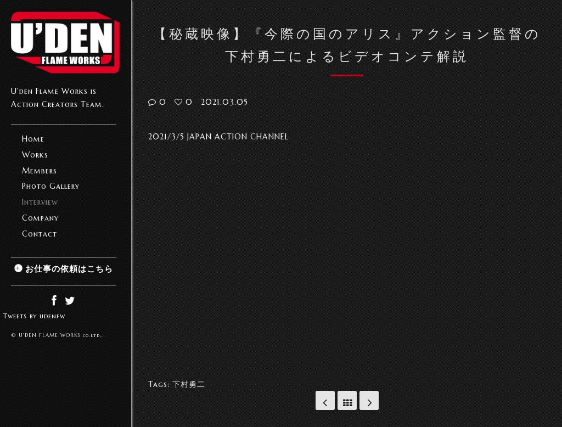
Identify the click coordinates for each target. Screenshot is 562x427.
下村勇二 (188, 384)
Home (33, 139)
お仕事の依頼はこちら (69, 268)
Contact (39, 234)
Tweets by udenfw (34, 316)
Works (35, 155)
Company (40, 218)
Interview (40, 202)
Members (39, 171)
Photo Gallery (51, 186)
